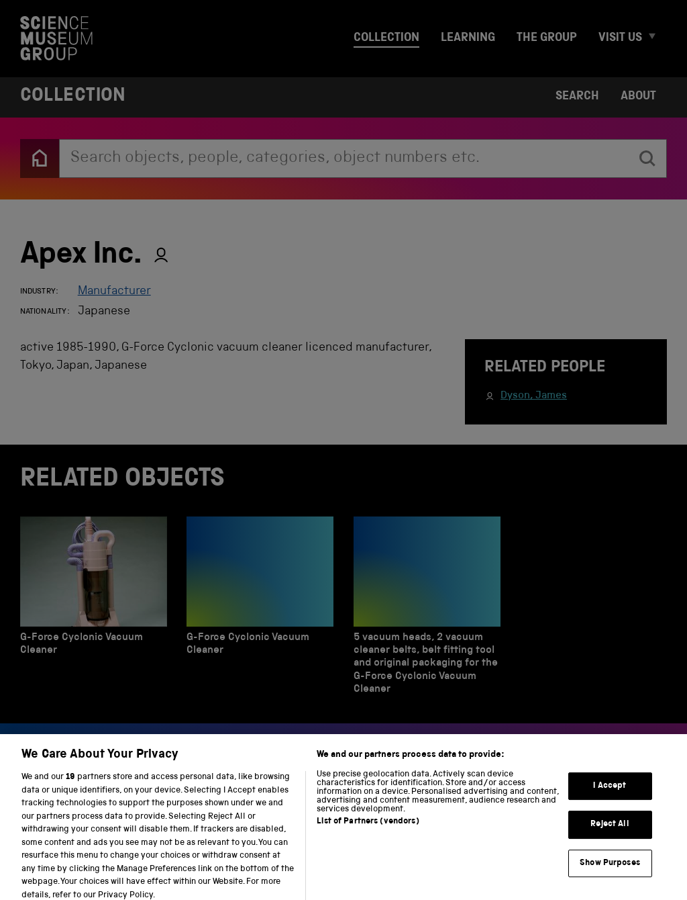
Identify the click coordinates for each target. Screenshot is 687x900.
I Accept (609, 793)
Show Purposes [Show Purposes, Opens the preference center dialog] (610, 870)
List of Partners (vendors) (368, 829)
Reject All (609, 831)
